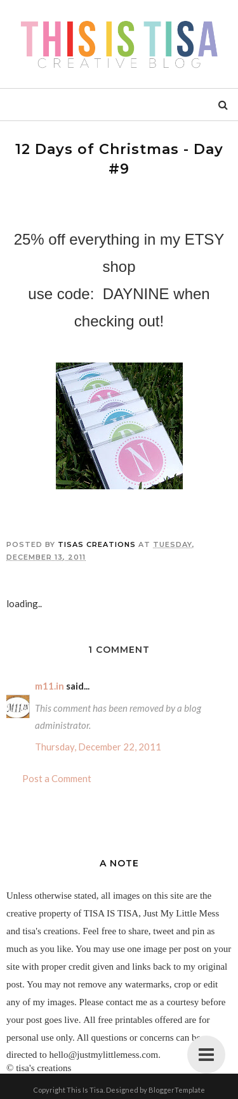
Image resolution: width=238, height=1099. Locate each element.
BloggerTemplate (177, 1090)
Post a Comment (56, 778)
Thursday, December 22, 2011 (98, 746)
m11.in (49, 685)
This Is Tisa (85, 1090)
